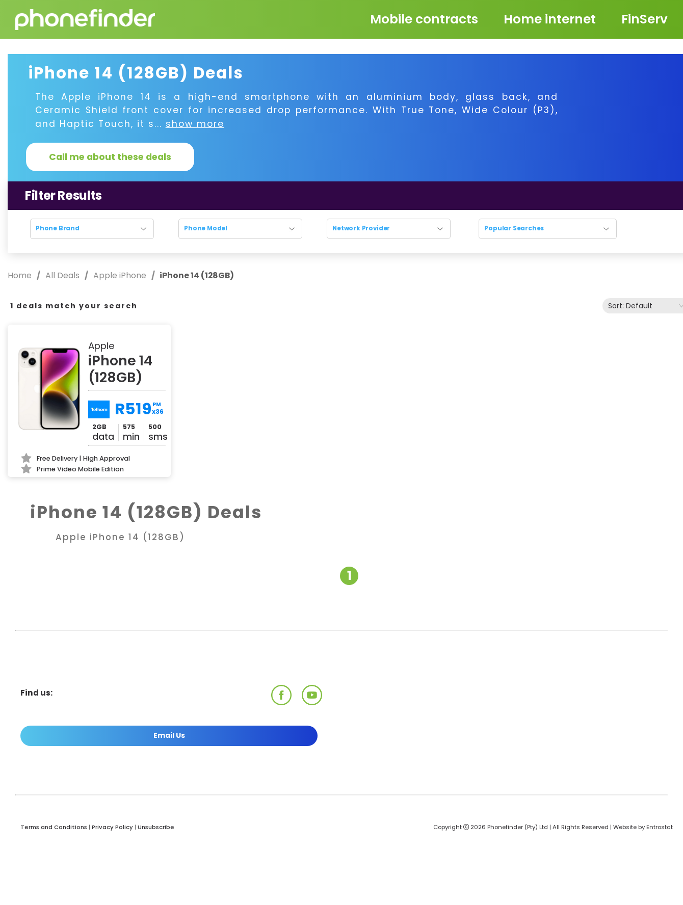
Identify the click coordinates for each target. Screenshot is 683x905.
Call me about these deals (110, 157)
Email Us (169, 735)
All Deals (62, 275)
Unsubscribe (156, 827)
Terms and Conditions (53, 827)
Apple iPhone (119, 275)
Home (21, 275)
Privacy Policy (112, 827)
